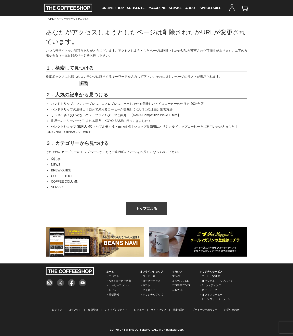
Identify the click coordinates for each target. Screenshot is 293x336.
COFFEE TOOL (62, 176)
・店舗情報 (112, 294)
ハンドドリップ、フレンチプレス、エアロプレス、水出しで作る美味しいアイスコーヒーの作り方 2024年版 (127, 103)
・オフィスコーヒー (211, 294)
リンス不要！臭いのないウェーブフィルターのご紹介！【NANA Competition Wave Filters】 (116, 115)
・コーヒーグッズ (150, 280)
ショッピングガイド (116, 309)
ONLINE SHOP (112, 8)
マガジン (177, 271)
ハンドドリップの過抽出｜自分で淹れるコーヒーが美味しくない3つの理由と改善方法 (111, 109)
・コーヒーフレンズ (117, 285)
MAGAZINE (157, 8)
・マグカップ (147, 289)
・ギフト (145, 285)
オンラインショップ (151, 271)
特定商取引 (179, 309)
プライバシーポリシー (205, 309)
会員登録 (93, 309)
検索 (84, 83)
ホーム (110, 271)
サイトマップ (158, 309)
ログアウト (75, 309)
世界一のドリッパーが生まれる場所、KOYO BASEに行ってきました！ (101, 120)
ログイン (57, 309)
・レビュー (112, 289)
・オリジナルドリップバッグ (216, 280)
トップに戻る (146, 209)
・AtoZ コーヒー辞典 (118, 280)
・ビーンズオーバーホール (214, 299)
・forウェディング (210, 285)
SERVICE (175, 8)
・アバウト (112, 276)
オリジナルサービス (211, 271)
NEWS (55, 164)
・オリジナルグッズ (151, 294)
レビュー (139, 309)
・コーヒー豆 (147, 276)
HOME (50, 18)
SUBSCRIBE (136, 8)
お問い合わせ (231, 309)
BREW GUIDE (61, 170)
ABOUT (191, 8)
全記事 (55, 159)
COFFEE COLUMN (64, 181)
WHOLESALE (210, 8)
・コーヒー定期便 (209, 276)
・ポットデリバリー (211, 289)
